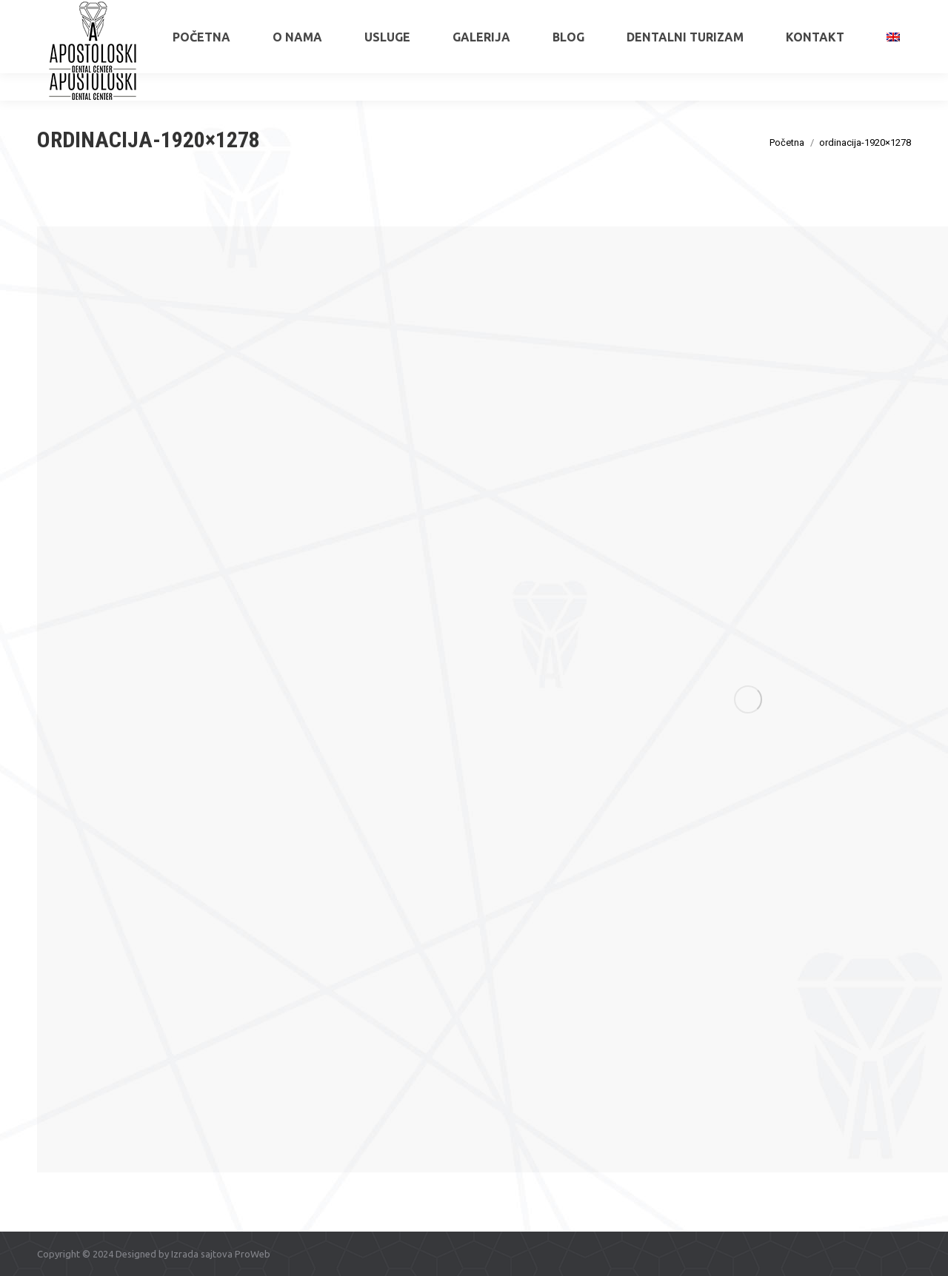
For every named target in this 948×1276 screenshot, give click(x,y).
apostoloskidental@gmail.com (845, 13)
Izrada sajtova (202, 1254)
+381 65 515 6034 (93, 13)
